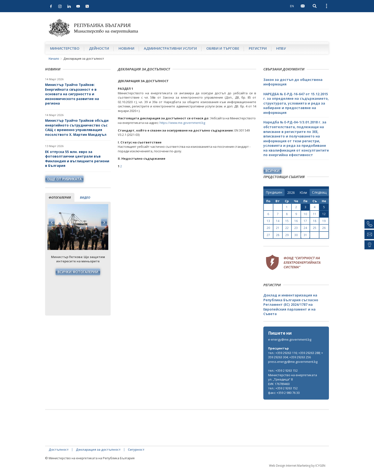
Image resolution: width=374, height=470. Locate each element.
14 (277, 221)
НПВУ (281, 48)
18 (314, 221)
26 (324, 228)
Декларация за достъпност (98, 449)
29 (287, 235)
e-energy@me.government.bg (289, 339)
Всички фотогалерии (77, 271)
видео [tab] (85, 197)
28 (277, 235)
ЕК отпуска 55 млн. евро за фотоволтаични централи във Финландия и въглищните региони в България (77, 158)
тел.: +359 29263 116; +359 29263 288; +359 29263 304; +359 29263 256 (295, 355)
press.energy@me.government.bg (292, 361)
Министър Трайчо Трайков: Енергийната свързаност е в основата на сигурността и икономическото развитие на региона (72, 94)
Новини (126, 48)
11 (314, 214)
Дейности (99, 48)
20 (268, 228)
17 (305, 221)
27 (268, 235)
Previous (52, 222)
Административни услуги (170, 48)
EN (292, 6)
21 (277, 228)
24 (305, 228)
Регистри (258, 48)
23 (296, 228)
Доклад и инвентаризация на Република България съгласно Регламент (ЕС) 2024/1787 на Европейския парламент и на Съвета (290, 304)
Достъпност (59, 449)
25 (314, 228)
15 (287, 221)
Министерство (64, 48)
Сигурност (136, 449)
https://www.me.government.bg (182, 123)
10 (305, 214)
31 (305, 235)
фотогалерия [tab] (60, 197)
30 (296, 235)
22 (287, 228)
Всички (272, 170)
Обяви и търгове (222, 48)
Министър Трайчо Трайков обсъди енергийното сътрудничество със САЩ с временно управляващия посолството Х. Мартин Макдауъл (77, 127)
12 (324, 214)
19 (324, 221)
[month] (303, 192)
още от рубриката (64, 179)
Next (104, 222)
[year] (291, 192)
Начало (54, 59)
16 (296, 221)
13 (268, 221)
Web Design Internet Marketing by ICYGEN (297, 466)
